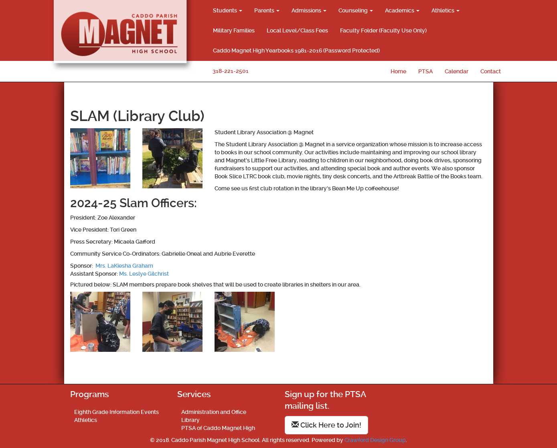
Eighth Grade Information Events (116, 412)
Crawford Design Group (375, 440)
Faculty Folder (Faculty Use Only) (383, 30)
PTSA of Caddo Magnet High (218, 428)
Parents (267, 10)
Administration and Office (213, 412)
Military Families (234, 30)
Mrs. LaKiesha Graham (123, 265)
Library (190, 420)
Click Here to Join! (326, 425)
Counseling (355, 10)
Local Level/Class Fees (297, 30)
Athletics (445, 10)
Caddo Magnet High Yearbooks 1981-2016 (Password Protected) (296, 50)
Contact (490, 71)
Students (227, 10)
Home (398, 71)
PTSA (425, 71)
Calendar (456, 71)
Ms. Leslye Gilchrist (144, 273)
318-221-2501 (231, 71)
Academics (402, 10)
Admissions (309, 10)
